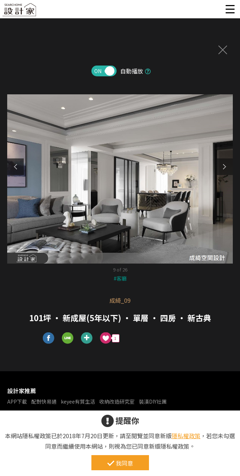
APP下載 (17, 401)
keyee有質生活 (78, 401)
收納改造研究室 (117, 401)
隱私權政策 (186, 435)
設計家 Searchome (20, 12)
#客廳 (120, 278)
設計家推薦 (21, 390)
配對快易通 (43, 401)
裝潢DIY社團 (153, 401)
